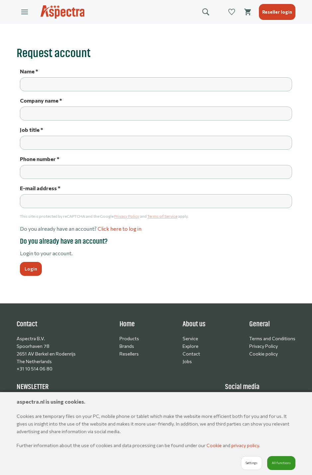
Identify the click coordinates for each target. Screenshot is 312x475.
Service (190, 338)
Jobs (187, 361)
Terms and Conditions (272, 338)
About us (194, 324)
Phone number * (39, 159)
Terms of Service (162, 216)
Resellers (129, 353)
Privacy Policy (126, 216)
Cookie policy (263, 353)
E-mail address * (40, 188)
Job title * (31, 129)
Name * (29, 71)
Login (31, 269)
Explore (190, 346)
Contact (191, 353)
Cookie (214, 445)
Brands (126, 346)
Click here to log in (119, 228)
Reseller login (277, 12)
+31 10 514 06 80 (34, 368)
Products (129, 338)
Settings (252, 463)
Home (127, 324)
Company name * (41, 100)
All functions (281, 463)
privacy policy (245, 445)
